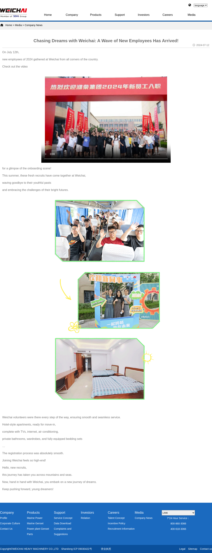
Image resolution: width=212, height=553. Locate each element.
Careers (168, 14)
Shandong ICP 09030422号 (76, 548)
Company (72, 14)
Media (191, 14)
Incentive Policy (116, 523)
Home (48, 14)
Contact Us (6, 528)
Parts (30, 534)
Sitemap (192, 548)
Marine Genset (35, 523)
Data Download (62, 523)
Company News (33, 25)
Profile (3, 518)
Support (120, 14)
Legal (182, 548)
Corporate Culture (10, 523)
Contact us (206, 548)
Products (96, 14)
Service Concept (63, 518)
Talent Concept (116, 518)
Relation (85, 518)
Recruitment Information (121, 528)
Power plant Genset (38, 528)
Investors (143, 14)
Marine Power (34, 518)
